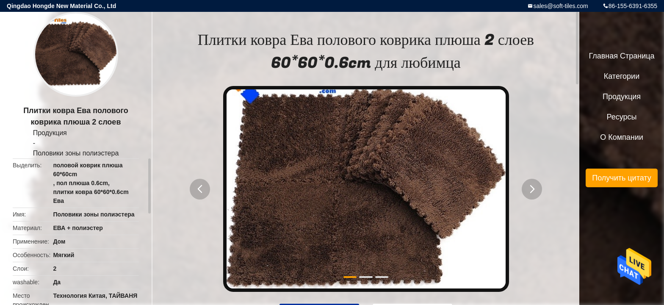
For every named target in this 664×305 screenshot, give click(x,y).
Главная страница (621, 56)
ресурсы (622, 117)
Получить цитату (621, 178)
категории (621, 76)
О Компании (621, 137)
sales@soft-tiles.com (560, 6)
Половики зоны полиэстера (76, 153)
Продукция (50, 132)
